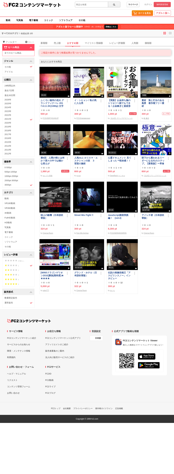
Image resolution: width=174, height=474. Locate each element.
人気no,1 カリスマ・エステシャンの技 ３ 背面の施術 (86, 160)
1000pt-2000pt (11, 176)
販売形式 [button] (18, 292)
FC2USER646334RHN (118, 233)
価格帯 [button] (18, 161)
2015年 (8, 142)
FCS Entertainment (83, 118)
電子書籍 (33, 20)
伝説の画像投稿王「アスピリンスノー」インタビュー (119, 275)
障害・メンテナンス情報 (18, 351)
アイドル (9, 72)
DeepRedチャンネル (117, 176)
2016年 (8, 138)
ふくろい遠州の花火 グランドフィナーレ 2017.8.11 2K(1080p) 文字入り (52, 103)
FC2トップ (56, 408)
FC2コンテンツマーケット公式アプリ (63, 338)
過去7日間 (9, 90)
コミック (48, 20)
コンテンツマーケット (40, 5)
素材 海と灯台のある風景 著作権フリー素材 (153, 103)
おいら (112, 290)
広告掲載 (119, 408)
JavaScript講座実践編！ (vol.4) (118, 216)
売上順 (57, 43)
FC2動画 (49, 380)
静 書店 (146, 118)
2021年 (18, 119)
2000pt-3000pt (11, 180)
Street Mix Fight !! (83, 215)
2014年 (8, 146)
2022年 (8, 115)
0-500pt (8, 167)
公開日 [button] (18, 79)
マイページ (133, 4)
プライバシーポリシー (83, 408)
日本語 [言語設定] (98, 338)
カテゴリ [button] (18, 192)
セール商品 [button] (18, 47)
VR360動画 (10, 208)
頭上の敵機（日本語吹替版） (52, 216)
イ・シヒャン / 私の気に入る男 (85, 101)
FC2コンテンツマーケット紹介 (21, 338)
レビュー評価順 (117, 43)
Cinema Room (48, 233)
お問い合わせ (13, 393)
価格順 (148, 43)
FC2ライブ (50, 386)
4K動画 (8, 213)
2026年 (8, 99)
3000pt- (18, 185)
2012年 (8, 153)
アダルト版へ (162, 13)
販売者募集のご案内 (54, 351)
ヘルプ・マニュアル (16, 373)
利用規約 (11, 357)
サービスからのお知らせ (18, 344)
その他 (81, 20)
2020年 (8, 123)
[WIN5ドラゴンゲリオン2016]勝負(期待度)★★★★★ (52, 275)
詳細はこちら (111, 27)
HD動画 (8, 222)
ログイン (148, 4)
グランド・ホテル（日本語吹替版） (85, 274)
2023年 (8, 111)
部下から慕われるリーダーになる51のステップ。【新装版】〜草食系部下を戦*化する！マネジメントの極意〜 (153, 160)
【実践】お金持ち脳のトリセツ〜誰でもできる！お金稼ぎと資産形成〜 (119, 103)
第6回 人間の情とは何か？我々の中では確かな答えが (52, 160)
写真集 (19, 20)
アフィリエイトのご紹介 (56, 344)
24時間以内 (10, 85)
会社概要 (67, 408)
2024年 (8, 107)
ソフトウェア (65, 20)
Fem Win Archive (82, 233)
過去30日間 (10, 95)
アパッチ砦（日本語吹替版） (153, 216)
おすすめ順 (72, 43)
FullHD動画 (10, 218)
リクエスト (12, 380)
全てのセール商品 (13, 53)
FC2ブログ (50, 393)
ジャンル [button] (18, 61)
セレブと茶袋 (47, 176)
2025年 (8, 103)
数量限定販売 (11, 298)
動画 (8, 20)
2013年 (8, 150)
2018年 (8, 130)
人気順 (134, 43)
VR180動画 (10, 203)
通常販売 (18, 302)
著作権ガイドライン (104, 408)
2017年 (8, 134)
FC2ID (48, 373)
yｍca (78, 176)
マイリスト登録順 (94, 43)
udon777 (46, 290)
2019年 (8, 126)
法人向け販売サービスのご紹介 (60, 357)
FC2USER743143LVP (50, 118)
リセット (29, 42)
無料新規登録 (162, 4)
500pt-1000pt (11, 172)
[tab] (106, 43)
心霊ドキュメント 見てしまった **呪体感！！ (119, 159)
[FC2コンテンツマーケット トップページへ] (29, 321)
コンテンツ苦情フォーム (18, 386)
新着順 (44, 43)
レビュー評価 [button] (18, 254)
